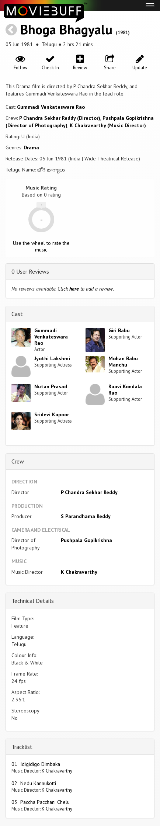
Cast (17, 313)
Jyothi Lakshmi (52, 358)
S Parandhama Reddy (86, 516)
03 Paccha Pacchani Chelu (40, 802)
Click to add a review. (86, 288)
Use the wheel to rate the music (41, 246)
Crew (17, 461)
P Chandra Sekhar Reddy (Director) (59, 118)
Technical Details (32, 600)
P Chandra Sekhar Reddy (89, 492)
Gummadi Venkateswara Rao (51, 107)
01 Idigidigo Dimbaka (35, 764)
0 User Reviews (30, 271)
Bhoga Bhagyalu (66, 29)
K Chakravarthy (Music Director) (108, 125)
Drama (31, 147)
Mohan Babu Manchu (123, 361)
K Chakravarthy (79, 572)
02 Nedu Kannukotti (33, 783)
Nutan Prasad (50, 386)
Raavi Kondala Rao (125, 389)
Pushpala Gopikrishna (86, 540)
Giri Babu (119, 330)
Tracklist (21, 746)
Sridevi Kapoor (51, 414)
